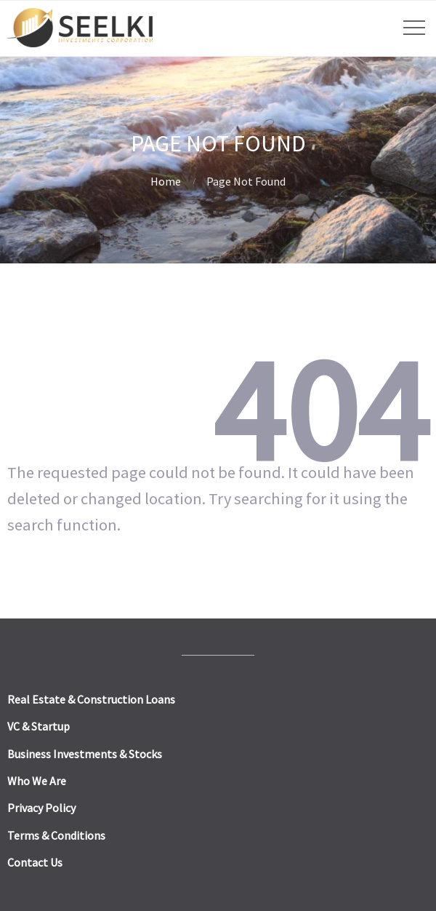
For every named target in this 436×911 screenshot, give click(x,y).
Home (165, 181)
